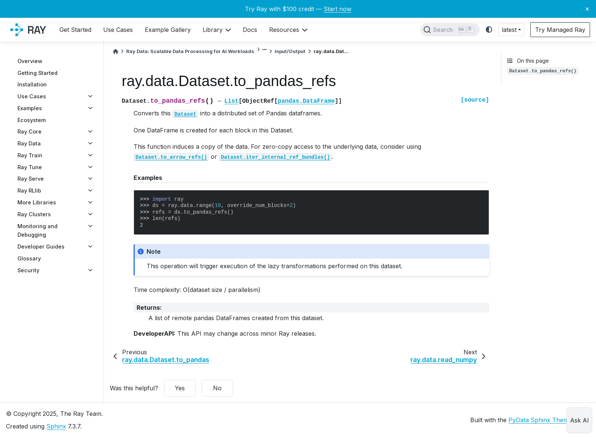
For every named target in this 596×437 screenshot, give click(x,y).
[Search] (450, 29)
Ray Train (29, 155)
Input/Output (290, 51)
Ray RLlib (29, 190)
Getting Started (37, 73)
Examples (29, 108)
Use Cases (31, 96)
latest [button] (509, 29)
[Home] (115, 51)
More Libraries (36, 202)
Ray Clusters (34, 214)
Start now (337, 9)
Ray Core (29, 131)
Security (28, 270)
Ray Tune (29, 167)
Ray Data (29, 143)
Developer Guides (41, 246)
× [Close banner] (587, 8)
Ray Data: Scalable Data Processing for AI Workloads (190, 51)
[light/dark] (489, 30)
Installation (32, 84)
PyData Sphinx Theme (540, 420)
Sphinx (56, 426)
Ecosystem (31, 120)
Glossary (29, 258)
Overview (29, 61)
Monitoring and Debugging (37, 230)
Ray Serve (30, 178)
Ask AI (579, 420)
